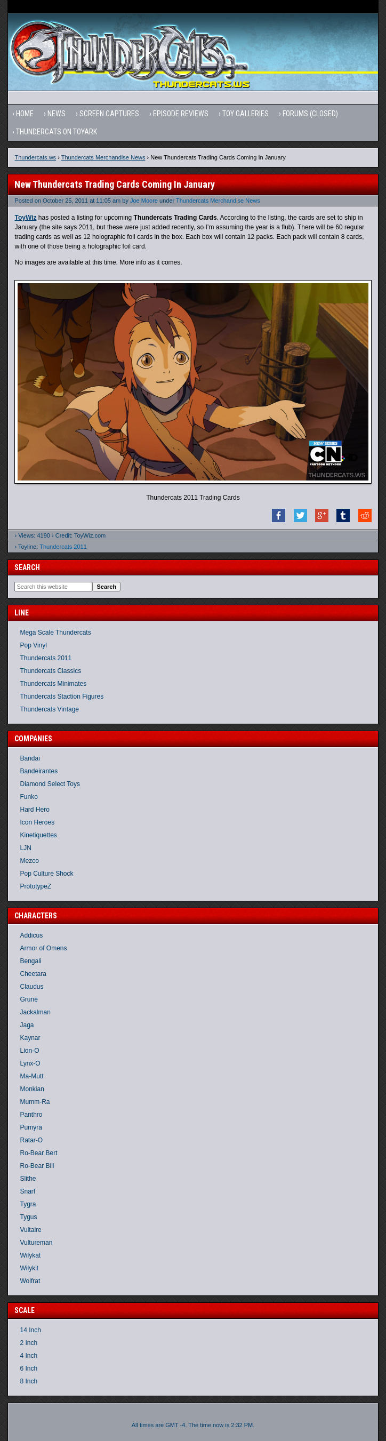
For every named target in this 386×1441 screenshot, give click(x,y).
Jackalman (35, 1012)
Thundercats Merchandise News (103, 157)
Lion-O (29, 1050)
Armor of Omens (43, 948)
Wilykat (30, 1255)
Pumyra (31, 1127)
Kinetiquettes (38, 835)
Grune (28, 999)
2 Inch (28, 1343)
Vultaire (30, 1230)
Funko (28, 796)
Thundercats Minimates (53, 683)
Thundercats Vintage (49, 709)
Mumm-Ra (35, 1102)
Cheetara (33, 974)
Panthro (31, 1114)
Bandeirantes (39, 771)
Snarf (27, 1191)
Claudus (31, 986)
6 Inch (28, 1368)
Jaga (27, 1025)
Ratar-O (31, 1140)
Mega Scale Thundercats (55, 632)
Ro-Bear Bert (38, 1153)
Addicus (31, 935)
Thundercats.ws (35, 157)
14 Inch (30, 1330)
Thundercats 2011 (63, 546)
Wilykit (29, 1268)
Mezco (29, 860)
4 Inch (28, 1355)
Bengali (30, 961)
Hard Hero (34, 809)
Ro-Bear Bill (37, 1166)
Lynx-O (30, 1063)
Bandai (29, 758)
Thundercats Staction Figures (61, 696)
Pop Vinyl (33, 645)
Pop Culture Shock (46, 873)
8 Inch (28, 1381)
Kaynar (30, 1038)
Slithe (28, 1178)
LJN (25, 848)
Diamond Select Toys (50, 784)
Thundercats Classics (50, 671)
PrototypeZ (35, 886)
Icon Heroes (37, 822)
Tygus (28, 1217)
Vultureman (36, 1242)
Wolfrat (30, 1281)
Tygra (28, 1204)
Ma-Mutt (31, 1076)
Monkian (32, 1089)
